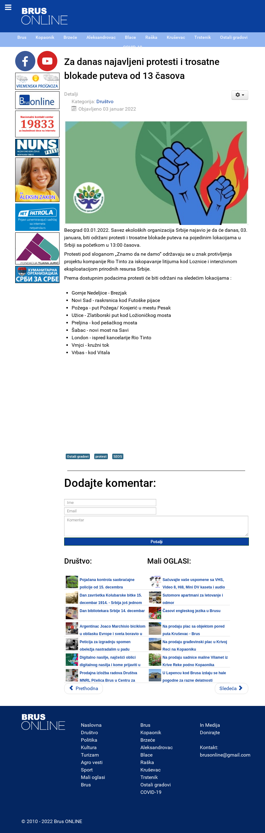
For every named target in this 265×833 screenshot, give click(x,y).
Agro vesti (92, 762)
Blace (146, 755)
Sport (87, 770)
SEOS (117, 456)
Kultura (89, 747)
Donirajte (210, 732)
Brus (86, 785)
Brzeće (147, 740)
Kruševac (150, 770)
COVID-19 (150, 792)
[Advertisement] (37, 378)
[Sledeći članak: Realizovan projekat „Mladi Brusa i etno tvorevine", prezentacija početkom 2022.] (231, 688)
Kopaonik (150, 732)
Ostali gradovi (78, 456)
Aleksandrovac (156, 747)
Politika (89, 740)
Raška (147, 762)
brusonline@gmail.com (225, 755)
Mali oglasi (93, 777)
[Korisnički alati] (240, 95)
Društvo (104, 101)
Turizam (90, 755)
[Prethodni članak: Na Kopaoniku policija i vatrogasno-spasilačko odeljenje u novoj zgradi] (83, 688)
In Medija (210, 725)
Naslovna (91, 725)
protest (101, 456)
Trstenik (149, 777)
